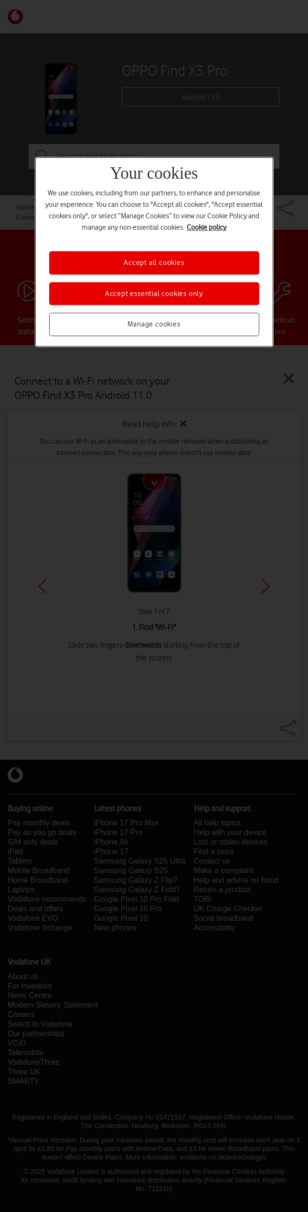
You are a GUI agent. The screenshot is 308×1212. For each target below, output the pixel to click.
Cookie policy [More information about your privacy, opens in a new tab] (206, 228)
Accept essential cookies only (154, 293)
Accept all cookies (154, 263)
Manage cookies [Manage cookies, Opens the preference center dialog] (153, 324)
